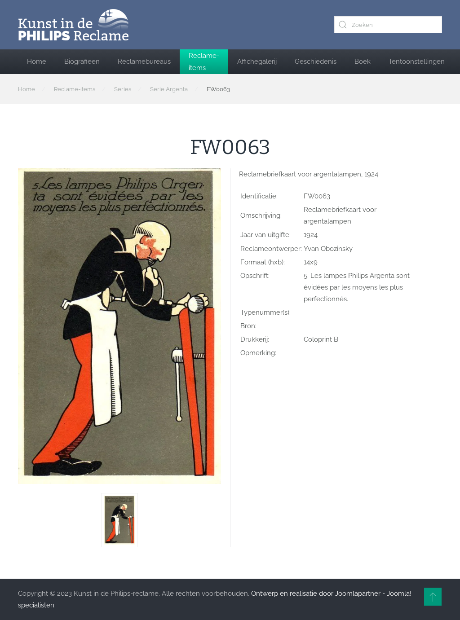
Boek (362, 61)
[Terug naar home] (73, 24)
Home (36, 61)
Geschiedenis (315, 61)
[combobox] (388, 24)
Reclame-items (204, 61)
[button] (119, 520)
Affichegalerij (257, 61)
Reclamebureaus (144, 61)
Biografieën (82, 61)
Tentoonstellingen (417, 61)
